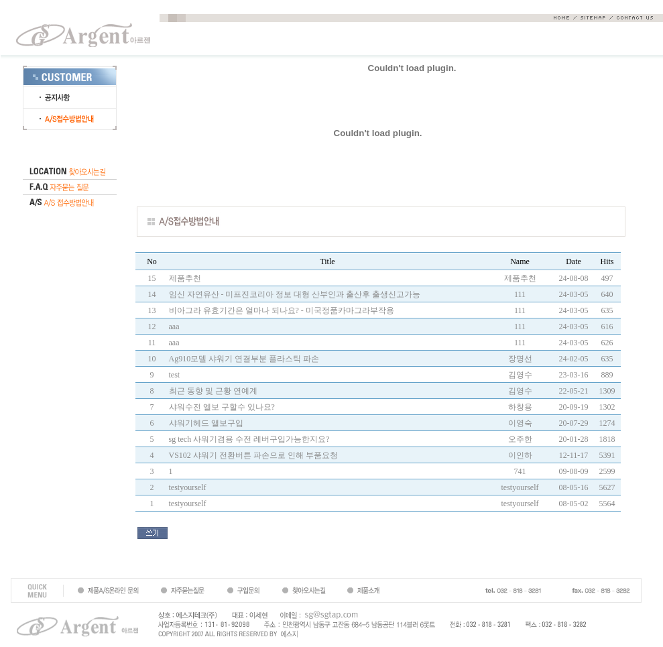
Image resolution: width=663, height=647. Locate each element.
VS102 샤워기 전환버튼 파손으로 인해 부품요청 (253, 455)
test (174, 374)
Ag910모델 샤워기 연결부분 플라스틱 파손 (244, 358)
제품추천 (185, 278)
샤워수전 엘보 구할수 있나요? (222, 407)
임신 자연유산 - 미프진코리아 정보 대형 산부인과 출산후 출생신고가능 (295, 294)
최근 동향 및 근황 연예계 (213, 391)
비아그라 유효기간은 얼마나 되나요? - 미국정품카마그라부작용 (281, 310)
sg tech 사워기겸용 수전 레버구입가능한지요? (249, 439)
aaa (174, 326)
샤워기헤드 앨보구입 (206, 423)
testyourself (187, 487)
